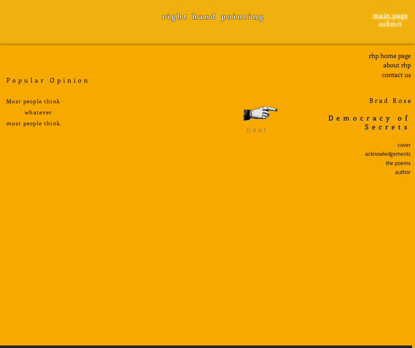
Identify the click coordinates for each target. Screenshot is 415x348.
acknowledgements (388, 153)
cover (404, 144)
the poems (398, 163)
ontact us (398, 74)
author (403, 171)
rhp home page (390, 55)
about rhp (397, 65)
